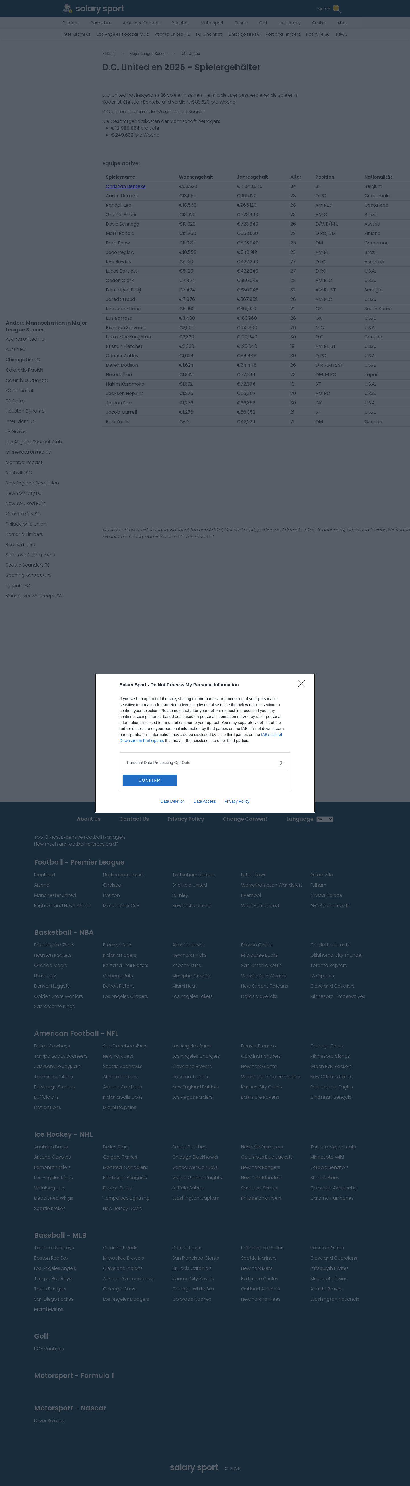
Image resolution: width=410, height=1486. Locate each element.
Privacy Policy (237, 801)
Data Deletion (173, 801)
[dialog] (205, 743)
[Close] (303, 685)
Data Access (205, 801)
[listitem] (205, 763)
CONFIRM (149, 780)
